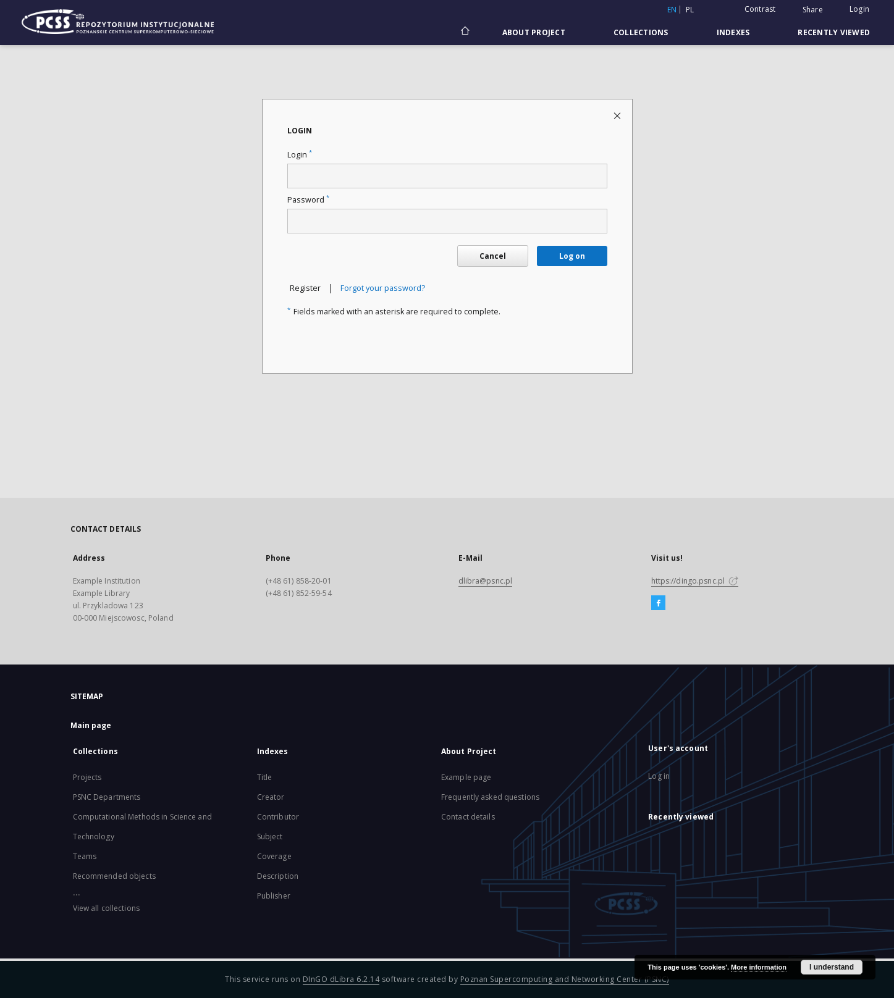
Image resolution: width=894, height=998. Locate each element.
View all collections (106, 908)
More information (758, 967)
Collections (641, 32)
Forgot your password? (382, 288)
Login (859, 9)
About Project (533, 32)
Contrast (760, 9)
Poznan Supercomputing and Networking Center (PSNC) (564, 979)
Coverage (274, 856)
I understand (831, 967)
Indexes (733, 32)
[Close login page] (618, 115)
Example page (466, 777)
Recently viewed (834, 32)
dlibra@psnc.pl (485, 581)
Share (813, 10)
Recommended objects (114, 876)
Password (308, 200)
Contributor (278, 816)
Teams (85, 856)
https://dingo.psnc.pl (695, 581)
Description (277, 876)
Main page (91, 725)
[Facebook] (658, 603)
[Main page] (464, 32)
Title (264, 777)
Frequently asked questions (490, 797)
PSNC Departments (107, 797)
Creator (271, 797)
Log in (659, 776)
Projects (87, 777)
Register (305, 288)
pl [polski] (690, 10)
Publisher (273, 896)
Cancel (492, 256)
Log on (572, 256)
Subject (270, 836)
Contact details (468, 816)
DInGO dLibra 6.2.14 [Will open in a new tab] (341, 979)
